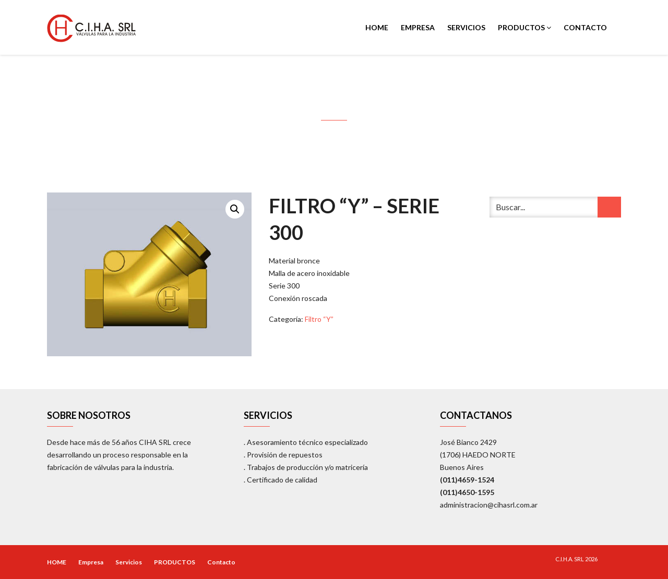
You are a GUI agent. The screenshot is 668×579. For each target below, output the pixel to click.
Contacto (585, 27)
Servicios (466, 27)
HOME (376, 27)
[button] (234, 209)
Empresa (418, 27)
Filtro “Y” (319, 319)
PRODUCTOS (524, 27)
